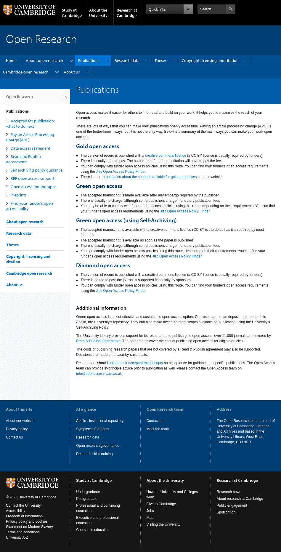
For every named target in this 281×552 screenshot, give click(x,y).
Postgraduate (86, 499)
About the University (98, 12)
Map (150, 518)
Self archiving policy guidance (36, 170)
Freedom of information (24, 516)
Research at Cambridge (127, 12)
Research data (127, 60)
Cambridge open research (26, 72)
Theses (161, 60)
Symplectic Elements (92, 429)
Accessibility (15, 511)
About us (72, 72)
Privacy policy (17, 429)
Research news (229, 492)
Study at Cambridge (72, 12)
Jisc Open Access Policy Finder (120, 171)
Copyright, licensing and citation (210, 60)
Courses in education (93, 530)
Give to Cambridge (161, 504)
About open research (44, 60)
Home (11, 60)
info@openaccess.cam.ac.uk (99, 374)
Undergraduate (88, 492)
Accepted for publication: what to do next (30, 123)
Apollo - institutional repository (99, 421)
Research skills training (94, 454)
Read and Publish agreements (23, 159)
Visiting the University (164, 524)
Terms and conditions (22, 532)
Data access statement (30, 148)
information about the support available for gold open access (150, 177)
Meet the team (158, 429)
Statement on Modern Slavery (29, 527)
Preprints (19, 195)
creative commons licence (165, 155)
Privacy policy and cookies (27, 521)
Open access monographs (34, 186)
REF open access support (32, 178)
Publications (88, 60)
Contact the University (23, 505)
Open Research (19, 99)
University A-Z (17, 537)
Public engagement (232, 505)
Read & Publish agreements (98, 341)
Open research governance (97, 446)
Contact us (14, 437)
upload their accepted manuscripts (136, 363)
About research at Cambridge (240, 499)
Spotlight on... (227, 512)
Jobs (150, 511)
